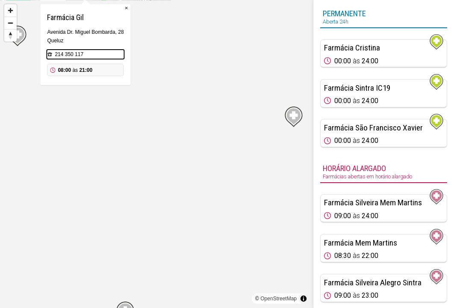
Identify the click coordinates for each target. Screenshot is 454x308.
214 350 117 (140, 98)
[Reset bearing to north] (10, 35)
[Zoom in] (10, 10)
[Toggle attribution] (303, 298)
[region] (156, 154)
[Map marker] (156, 143)
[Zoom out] (10, 23)
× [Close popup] (197, 51)
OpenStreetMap (278, 299)
